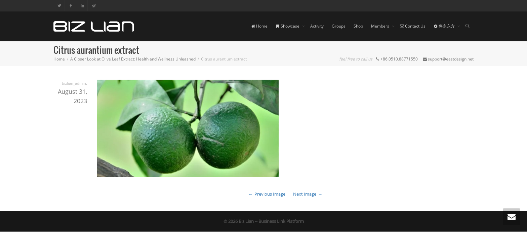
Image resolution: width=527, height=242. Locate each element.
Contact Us (412, 26)
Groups (339, 26)
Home (259, 26)
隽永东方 (445, 26)
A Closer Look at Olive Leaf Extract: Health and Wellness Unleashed (133, 59)
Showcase (288, 26)
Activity (317, 26)
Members (380, 26)
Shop (358, 26)
